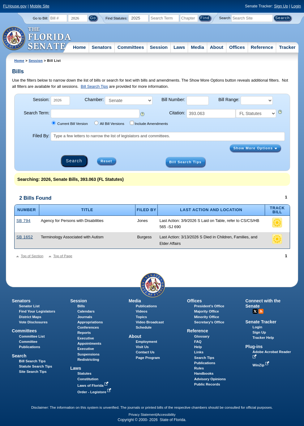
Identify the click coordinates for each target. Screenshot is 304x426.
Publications (146, 306)
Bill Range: (228, 99)
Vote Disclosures (33, 322)
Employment (146, 341)
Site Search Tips (32, 371)
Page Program (148, 358)
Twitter (255, 311)
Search (224, 18)
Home (79, 47)
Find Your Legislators (37, 311)
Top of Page (62, 256)
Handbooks (204, 373)
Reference (262, 47)
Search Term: (36, 112)
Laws (179, 47)
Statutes (84, 373)
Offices (237, 47)
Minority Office (206, 317)
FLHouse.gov (15, 6)
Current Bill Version (70, 123)
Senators (102, 47)
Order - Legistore (94, 392)
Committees (131, 47)
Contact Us (145, 352)
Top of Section (32, 256)
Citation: (177, 112)
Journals (84, 317)
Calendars (86, 311)
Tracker (287, 47)
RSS (261, 311)
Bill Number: (173, 99)
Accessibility (166, 414)
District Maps (30, 317)
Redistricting (88, 359)
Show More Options (255, 148)
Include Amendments (149, 123)
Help (198, 347)
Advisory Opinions (210, 379)
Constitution (87, 379)
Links (198, 352)
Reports (84, 332)
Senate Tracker (261, 321)
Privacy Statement (142, 414)
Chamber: (94, 99)
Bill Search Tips (94, 86)
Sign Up (281, 6)
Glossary (201, 336)
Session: (41, 99)
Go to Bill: (40, 18)
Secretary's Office (209, 322)
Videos (142, 311)
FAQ (198, 341)
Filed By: (40, 135)
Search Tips (204, 358)
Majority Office (206, 311)
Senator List (29, 306)
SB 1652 (24, 237)
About (216, 47)
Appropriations (90, 322)
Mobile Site (39, 6)
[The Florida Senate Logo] (37, 39)
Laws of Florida (93, 385)
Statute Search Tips (35, 366)
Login (296, 6)
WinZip (261, 365)
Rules (199, 368)
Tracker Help (263, 337)
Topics (141, 317)
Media (197, 47)
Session (159, 47)
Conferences (88, 327)
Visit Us (142, 347)
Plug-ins (254, 346)
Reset (106, 161)
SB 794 (23, 220)
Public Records (207, 384)
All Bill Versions (109, 123)
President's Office (209, 306)
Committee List (32, 336)
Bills (81, 306)
